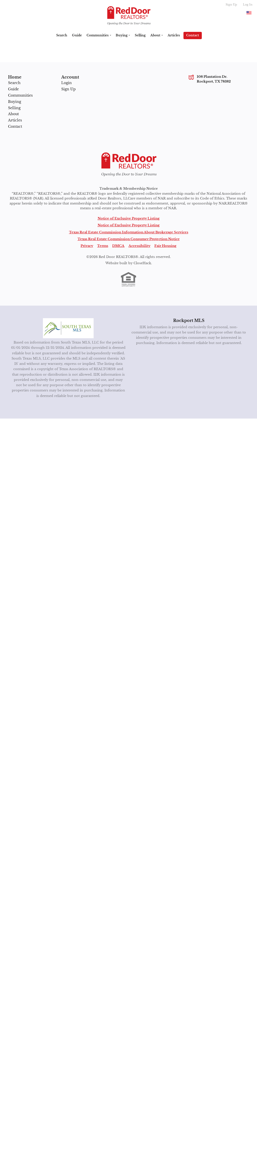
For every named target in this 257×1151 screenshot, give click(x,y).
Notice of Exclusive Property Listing (129, 218)
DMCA (118, 246)
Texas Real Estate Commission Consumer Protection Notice (129, 239)
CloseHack (142, 263)
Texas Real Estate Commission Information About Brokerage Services (128, 232)
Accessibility (139, 246)
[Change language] (248, 12)
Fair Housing (165, 246)
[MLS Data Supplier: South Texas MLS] (68, 328)
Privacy (87, 246)
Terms (102, 246)
